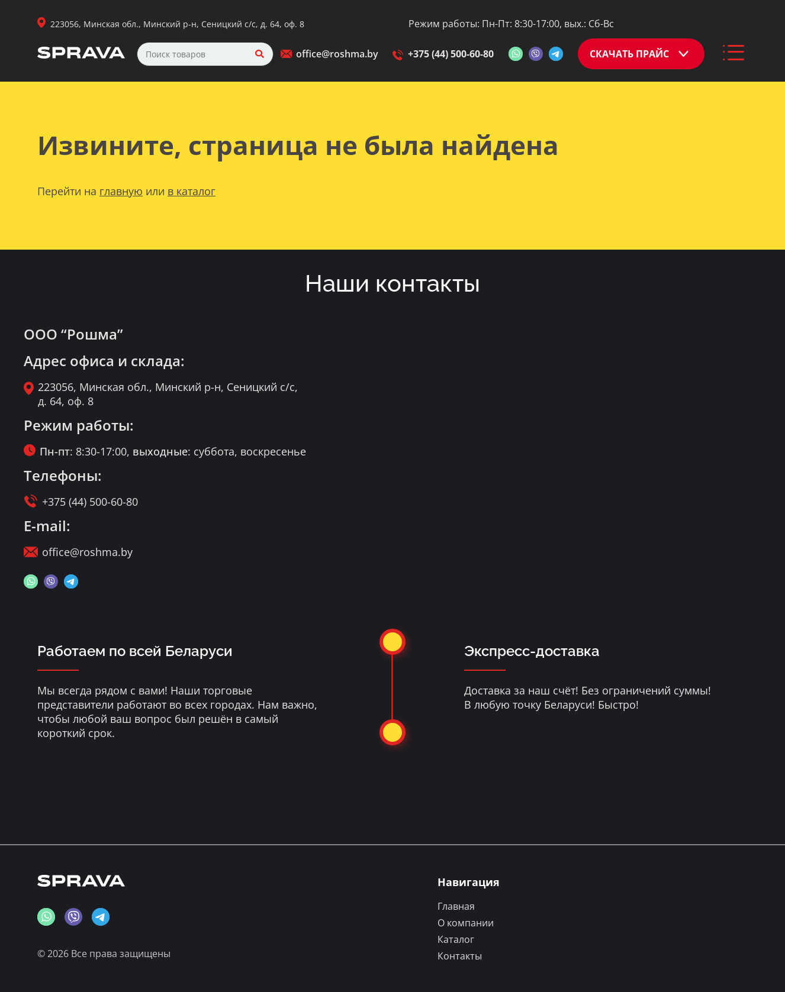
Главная (456, 906)
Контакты (459, 955)
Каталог (455, 939)
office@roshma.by (337, 53)
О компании (465, 922)
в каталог (191, 191)
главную (121, 191)
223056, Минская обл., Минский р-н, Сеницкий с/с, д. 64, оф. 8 (177, 24)
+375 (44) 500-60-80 (451, 53)
